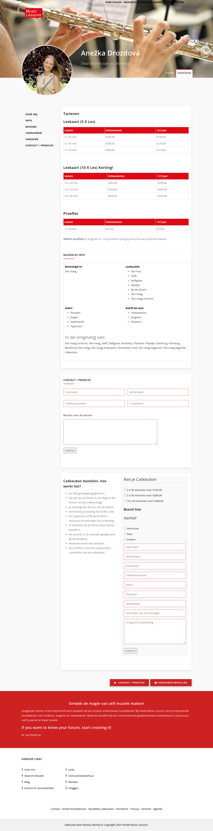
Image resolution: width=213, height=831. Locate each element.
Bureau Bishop (91, 824)
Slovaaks (75, 312)
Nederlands (184, 72)
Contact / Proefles (40, 145)
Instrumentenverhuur (81, 775)
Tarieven (164, 7)
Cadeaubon (34, 133)
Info (29, 120)
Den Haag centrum (142, 298)
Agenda (151, 7)
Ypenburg (161, 343)
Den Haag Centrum (76, 343)
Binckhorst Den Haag (77, 348)
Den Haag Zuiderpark (103, 348)
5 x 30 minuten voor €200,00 (144, 495)
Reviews (177, 7)
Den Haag (71, 271)
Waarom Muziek (34, 775)
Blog (27, 782)
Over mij (32, 114)
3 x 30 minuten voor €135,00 (144, 490)
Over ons (29, 769)
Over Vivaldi (105, 7)
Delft (134, 276)
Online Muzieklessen (74, 809)
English (170, 72)
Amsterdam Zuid (127, 348)
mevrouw (133, 528)
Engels (74, 317)
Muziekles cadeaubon (130, 7)
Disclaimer (122, 809)
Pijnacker (139, 343)
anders (131, 539)
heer (130, 534)
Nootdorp (127, 343)
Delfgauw (136, 280)
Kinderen (136, 321)
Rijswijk (135, 285)
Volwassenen (138, 312)
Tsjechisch (76, 326)
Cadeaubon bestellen (171, 682)
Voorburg (174, 343)
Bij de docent (138, 289)
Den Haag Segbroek (150, 348)
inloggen (73, 788)
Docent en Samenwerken (39, 788)
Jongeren (136, 317)
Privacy (135, 809)
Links (71, 769)
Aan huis (136, 271)
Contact (55, 809)
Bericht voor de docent (77, 415)
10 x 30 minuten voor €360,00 (145, 501)
